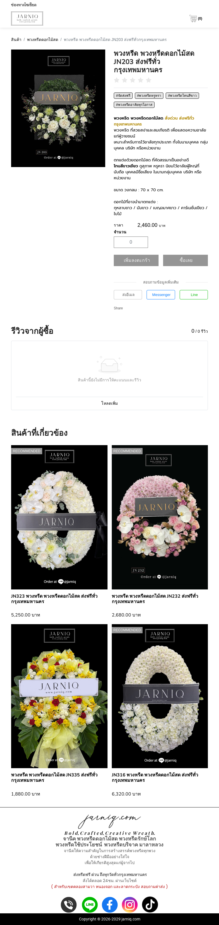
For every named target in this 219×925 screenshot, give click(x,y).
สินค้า (16, 39)
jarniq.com (130, 919)
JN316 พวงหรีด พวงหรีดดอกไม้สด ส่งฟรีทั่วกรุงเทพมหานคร (155, 778)
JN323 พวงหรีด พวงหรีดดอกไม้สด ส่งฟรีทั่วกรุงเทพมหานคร (54, 599)
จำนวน (120, 232)
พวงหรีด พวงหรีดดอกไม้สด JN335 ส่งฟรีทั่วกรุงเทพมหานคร (54, 778)
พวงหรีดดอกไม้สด (42, 39)
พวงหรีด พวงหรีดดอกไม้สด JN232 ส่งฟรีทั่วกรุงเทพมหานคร (155, 599)
